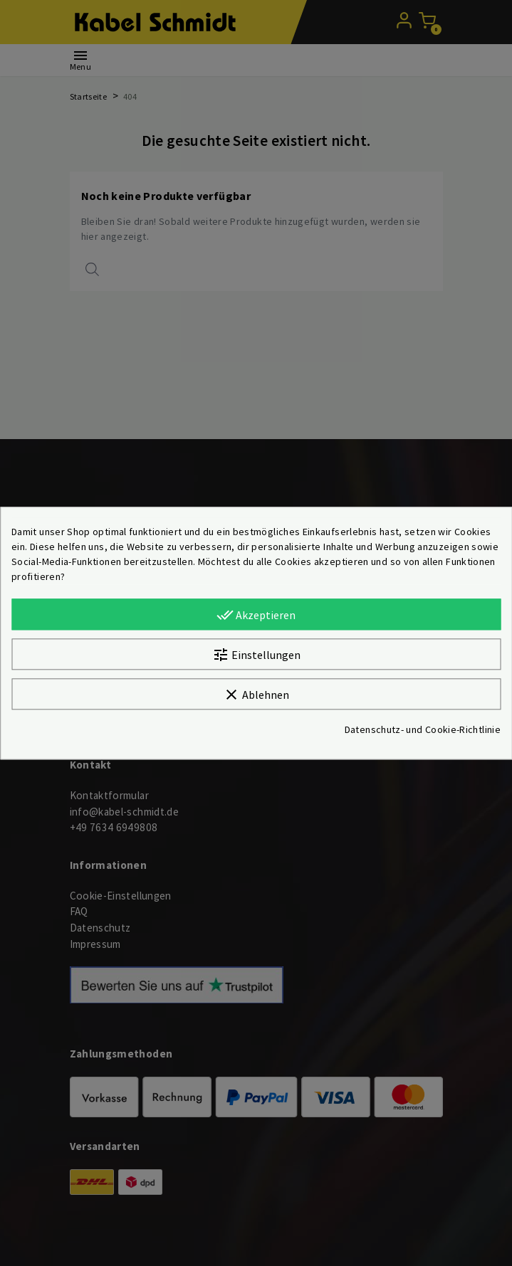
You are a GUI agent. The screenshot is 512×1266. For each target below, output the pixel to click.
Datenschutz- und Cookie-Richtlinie (423, 729)
